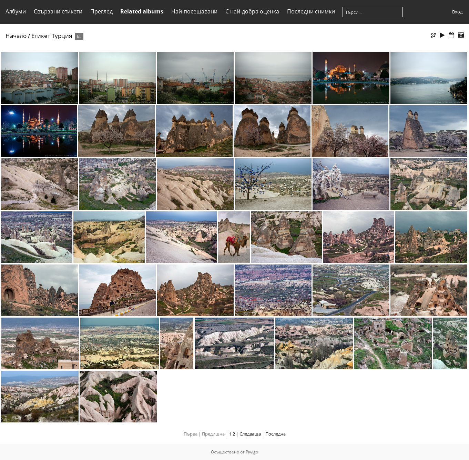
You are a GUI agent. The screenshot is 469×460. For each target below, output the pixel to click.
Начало (16, 36)
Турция (62, 36)
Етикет (40, 36)
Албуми (16, 11)
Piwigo (252, 452)
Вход (457, 12)
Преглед (101, 11)
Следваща (250, 434)
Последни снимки (311, 11)
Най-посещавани (194, 11)
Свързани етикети (58, 11)
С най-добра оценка (252, 11)
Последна (275, 434)
